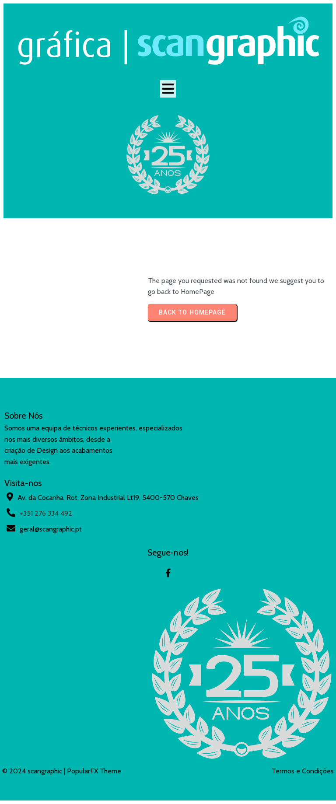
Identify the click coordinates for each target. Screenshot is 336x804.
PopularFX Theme (94, 771)
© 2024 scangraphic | (34, 771)
